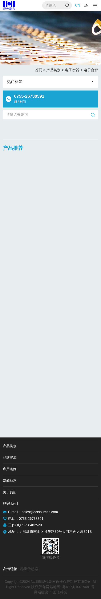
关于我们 (9, 492)
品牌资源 (9, 457)
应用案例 (9, 469)
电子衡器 (74, 70)
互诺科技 (60, 592)
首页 (40, 70)
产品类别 (55, 70)
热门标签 (14, 82)
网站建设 (41, 592)
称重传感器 (30, 569)
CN (77, 5)
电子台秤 (91, 70)
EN (86, 5)
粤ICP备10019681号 (78, 587)
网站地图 (53, 587)
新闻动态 (9, 481)
